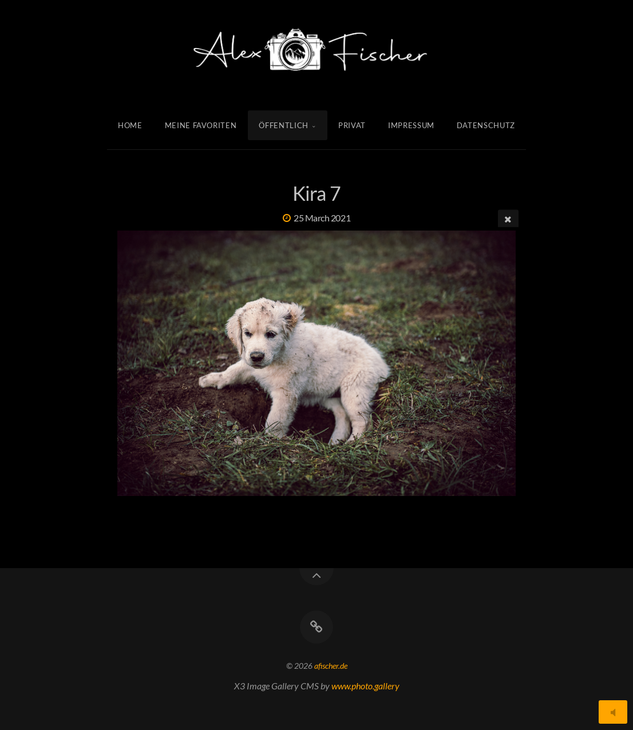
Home (130, 125)
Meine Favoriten (201, 125)
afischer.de (330, 666)
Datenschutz (486, 125)
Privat (352, 125)
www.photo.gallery (365, 685)
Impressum (411, 125)
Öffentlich (284, 125)
